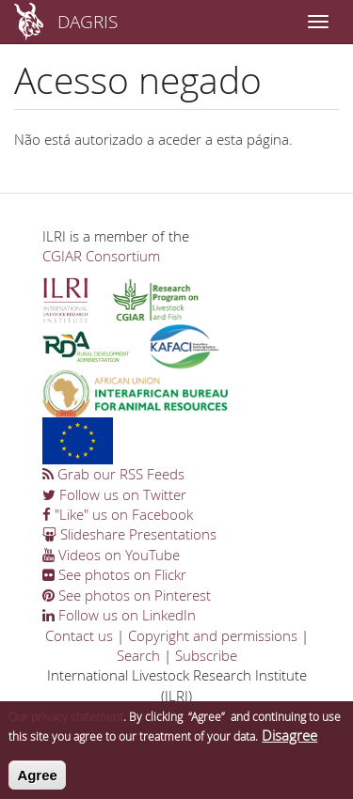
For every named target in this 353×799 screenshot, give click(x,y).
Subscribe (206, 655)
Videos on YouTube (111, 554)
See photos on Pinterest (126, 595)
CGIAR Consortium (101, 255)
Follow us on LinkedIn (119, 614)
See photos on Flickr (114, 574)
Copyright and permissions (212, 635)
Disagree (289, 741)
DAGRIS (87, 21)
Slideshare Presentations (129, 534)
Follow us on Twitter (114, 494)
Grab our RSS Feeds (113, 473)
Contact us (79, 635)
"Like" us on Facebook (117, 514)
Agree (37, 781)
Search (138, 655)
